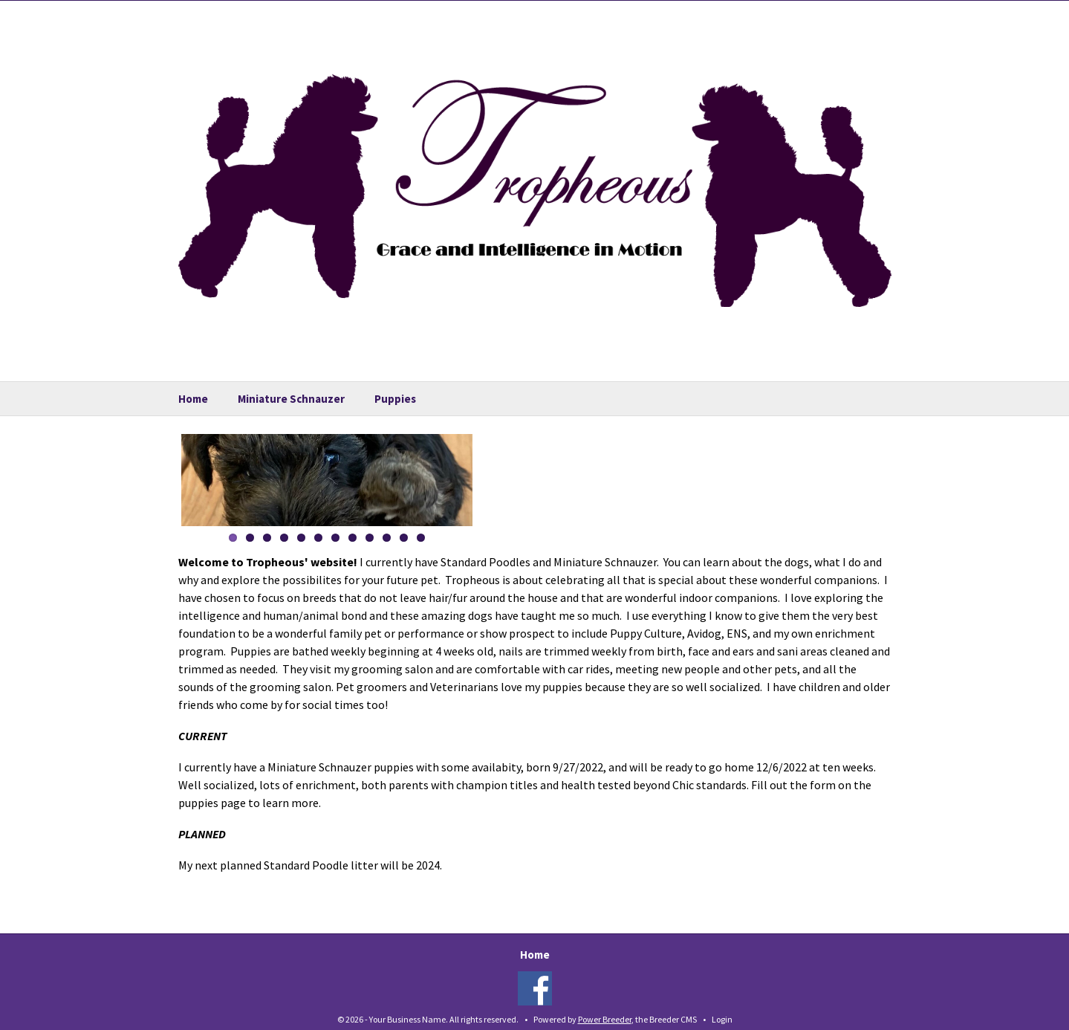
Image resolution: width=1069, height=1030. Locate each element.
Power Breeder (604, 1019)
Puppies (395, 399)
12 (421, 538)
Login (722, 1019)
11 (404, 538)
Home (193, 399)
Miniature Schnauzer (291, 399)
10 (387, 538)
